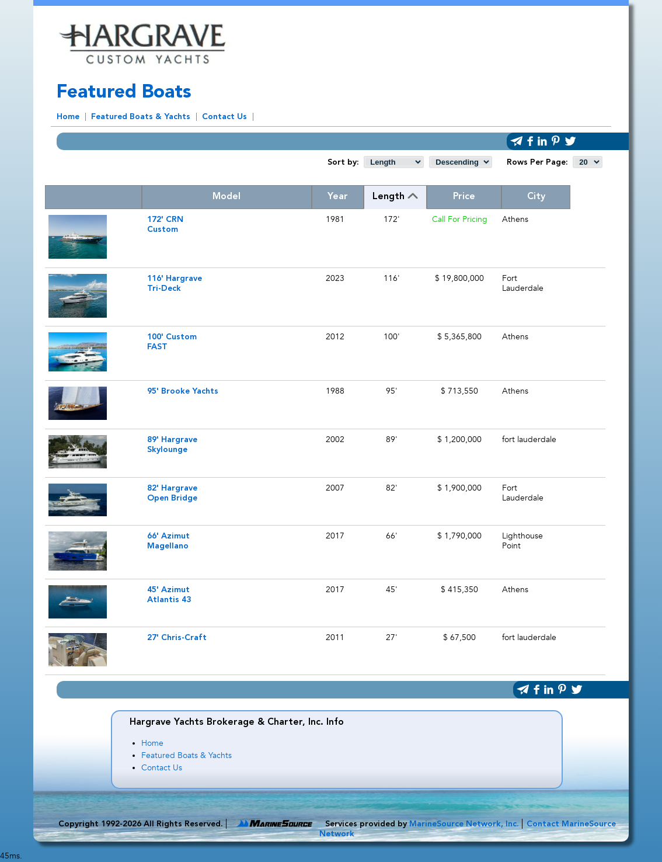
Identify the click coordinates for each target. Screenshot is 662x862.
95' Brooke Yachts (182, 391)
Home (68, 117)
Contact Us (224, 117)
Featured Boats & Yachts (140, 117)
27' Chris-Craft (177, 638)
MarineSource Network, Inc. (464, 824)
